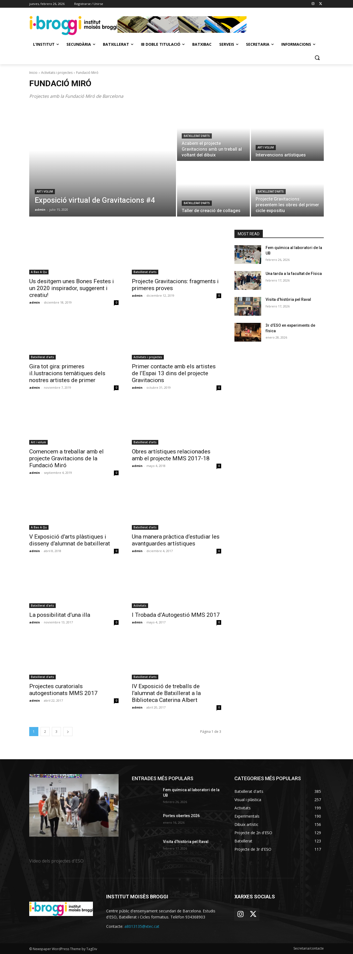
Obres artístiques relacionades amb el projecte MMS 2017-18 (171, 455)
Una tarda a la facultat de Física (294, 273)
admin (34, 302)
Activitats (139, 605)
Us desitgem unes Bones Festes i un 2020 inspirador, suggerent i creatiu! (71, 288)
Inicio (33, 72)
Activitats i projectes (57, 72)
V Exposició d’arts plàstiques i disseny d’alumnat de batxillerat (69, 540)
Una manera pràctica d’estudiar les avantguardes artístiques (176, 540)
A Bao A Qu (39, 272)
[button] (317, 57)
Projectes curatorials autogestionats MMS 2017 (63, 689)
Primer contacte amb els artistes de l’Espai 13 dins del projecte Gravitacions (174, 373)
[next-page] (68, 731)
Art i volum (45, 191)
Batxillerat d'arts (197, 135)
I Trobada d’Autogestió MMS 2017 (176, 615)
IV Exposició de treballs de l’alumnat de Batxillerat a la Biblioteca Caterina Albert (166, 693)
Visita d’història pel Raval (288, 299)
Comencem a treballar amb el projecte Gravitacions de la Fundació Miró (66, 458)
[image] (74, 805)
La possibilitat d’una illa (59, 615)
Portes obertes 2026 (181, 816)
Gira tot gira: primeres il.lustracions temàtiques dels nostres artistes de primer (67, 373)
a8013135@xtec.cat (141, 926)
